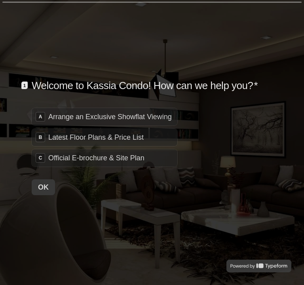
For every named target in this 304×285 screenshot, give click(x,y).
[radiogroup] (104, 137)
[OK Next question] (43, 187)
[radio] (104, 116)
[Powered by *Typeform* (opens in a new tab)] (258, 266)
